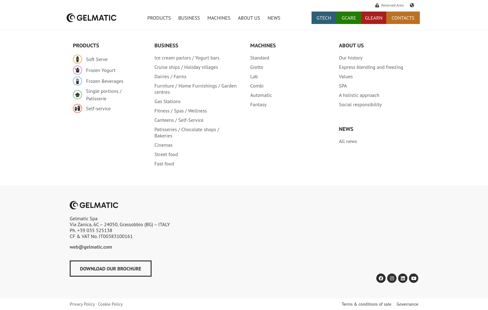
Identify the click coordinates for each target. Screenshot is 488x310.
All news (348, 141)
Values (346, 76)
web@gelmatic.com (91, 247)
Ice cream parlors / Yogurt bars (186, 58)
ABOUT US (249, 18)
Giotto (256, 67)
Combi (257, 86)
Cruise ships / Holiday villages (186, 67)
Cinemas (163, 145)
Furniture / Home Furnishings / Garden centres (195, 89)
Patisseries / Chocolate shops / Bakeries (186, 132)
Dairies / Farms (170, 76)
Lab (254, 76)
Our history (351, 58)
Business (166, 45)
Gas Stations (167, 101)
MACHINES (263, 45)
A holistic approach (359, 95)
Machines (218, 18)
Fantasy (258, 104)
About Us (351, 45)
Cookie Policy (110, 304)
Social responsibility (360, 104)
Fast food (164, 163)
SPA (343, 86)
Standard (259, 58)
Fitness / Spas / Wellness (180, 110)
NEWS (274, 18)
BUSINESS (189, 18)
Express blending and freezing (371, 67)
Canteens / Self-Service (179, 120)
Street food (166, 154)
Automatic (261, 95)
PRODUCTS (159, 18)
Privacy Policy (82, 304)
